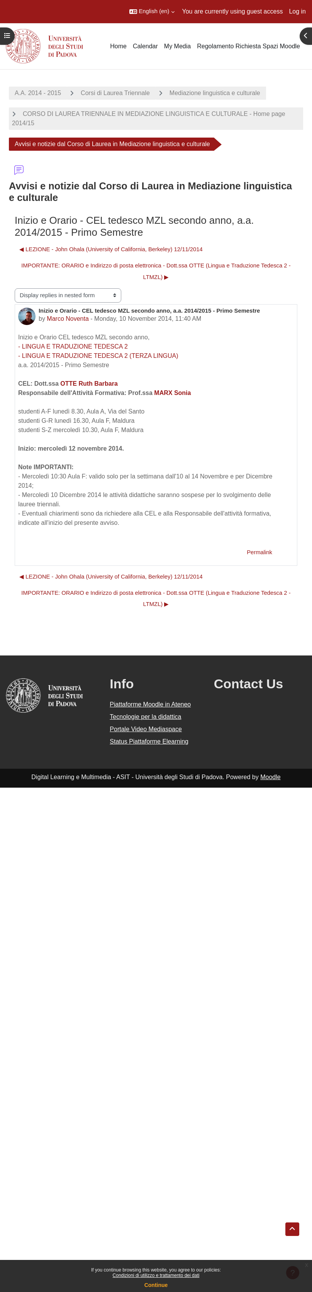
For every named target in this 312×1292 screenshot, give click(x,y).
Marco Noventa (68, 318)
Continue (156, 1285)
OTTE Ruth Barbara (88, 383)
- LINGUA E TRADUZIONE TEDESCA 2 (73, 346)
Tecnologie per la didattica (145, 716)
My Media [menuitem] (177, 46)
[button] (152, 11)
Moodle (270, 777)
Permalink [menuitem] (259, 552)
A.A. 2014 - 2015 (38, 93)
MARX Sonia (172, 393)
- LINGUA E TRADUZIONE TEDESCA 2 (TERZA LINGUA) (98, 355)
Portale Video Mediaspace (146, 729)
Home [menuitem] (118, 46)
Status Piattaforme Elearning (149, 741)
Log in (297, 11)
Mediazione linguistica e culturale (215, 93)
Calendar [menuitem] (145, 46)
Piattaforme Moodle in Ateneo (150, 704)
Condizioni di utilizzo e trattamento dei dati (156, 1275)
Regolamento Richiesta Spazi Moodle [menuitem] (248, 46)
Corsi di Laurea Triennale (115, 93)
